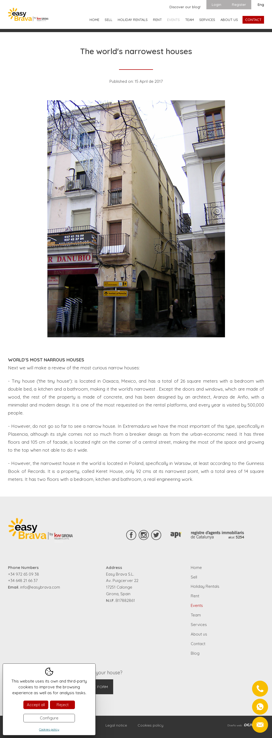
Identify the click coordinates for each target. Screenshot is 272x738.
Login (216, 4)
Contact (253, 20)
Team (189, 20)
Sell (108, 20)
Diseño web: (245, 725)
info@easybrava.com (40, 587)
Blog (195, 653)
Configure (49, 717)
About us (229, 20)
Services (207, 20)
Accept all (36, 704)
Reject (63, 704)
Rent (157, 20)
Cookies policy (150, 725)
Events (173, 20)
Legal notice (116, 725)
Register (239, 4)
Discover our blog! (185, 7)
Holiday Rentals (133, 20)
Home (94, 20)
